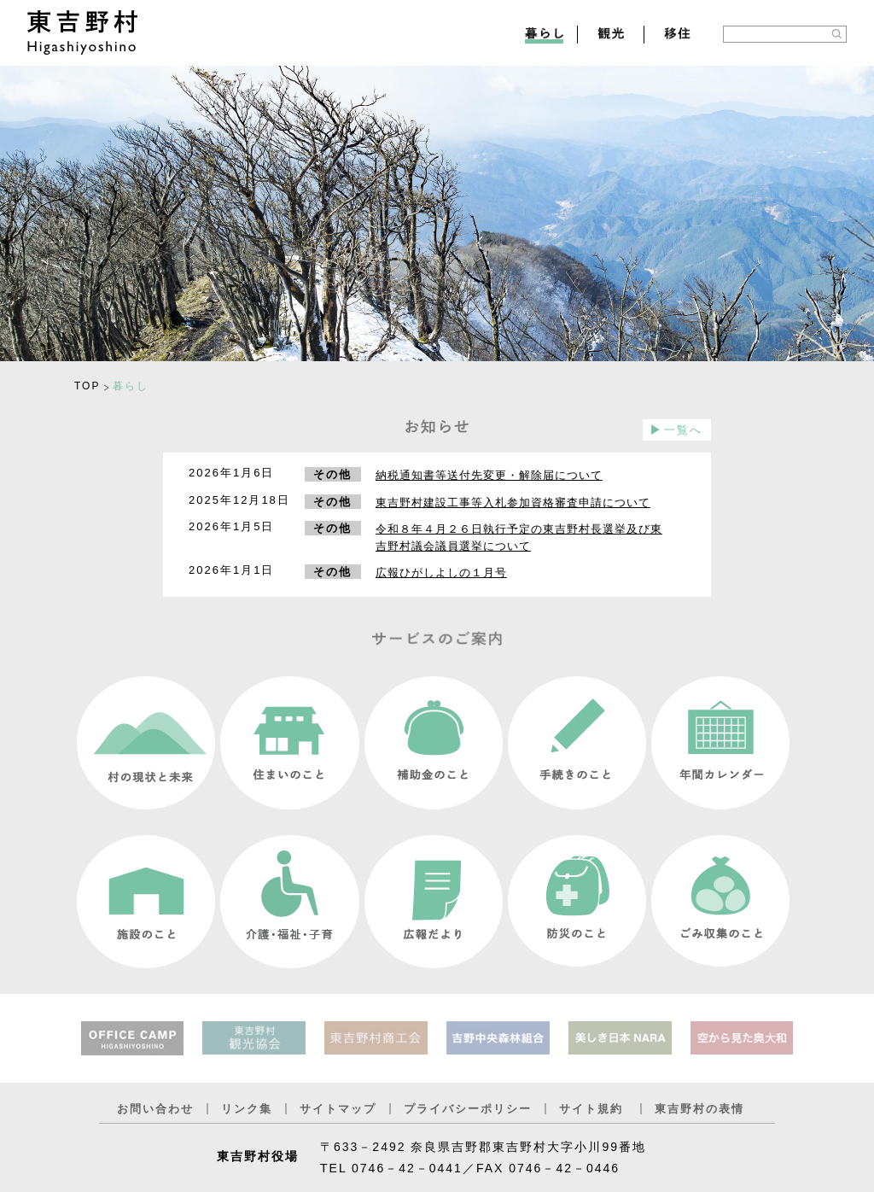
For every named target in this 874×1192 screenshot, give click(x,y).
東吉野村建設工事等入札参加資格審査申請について (513, 502)
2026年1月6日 (231, 472)
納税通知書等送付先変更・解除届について (489, 475)
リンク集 (246, 1108)
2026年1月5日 (231, 526)
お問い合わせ (155, 1108)
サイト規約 (591, 1108)
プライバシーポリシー (468, 1108)
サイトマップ (338, 1108)
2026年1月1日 (231, 570)
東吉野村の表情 (699, 1108)
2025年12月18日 (239, 499)
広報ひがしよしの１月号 (441, 572)
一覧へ (683, 430)
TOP (87, 386)
